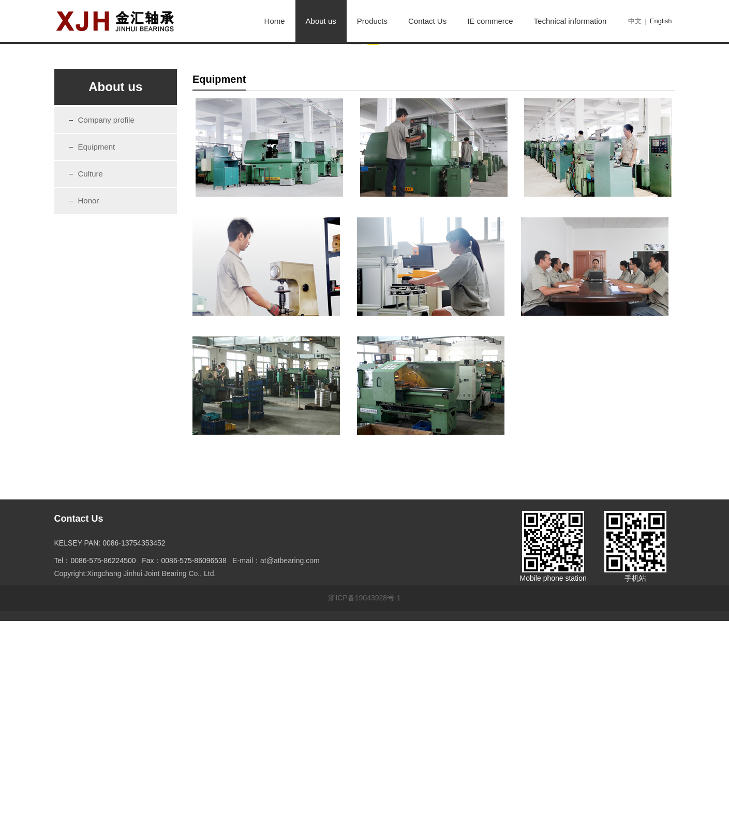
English (661, 21)
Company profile (106, 338)
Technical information (570, 21)
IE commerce (490, 21)
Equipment (96, 365)
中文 (635, 21)
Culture (90, 392)
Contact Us (427, 21)
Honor (88, 419)
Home (274, 21)
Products (372, 21)
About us (321, 21)
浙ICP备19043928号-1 (364, 817)
